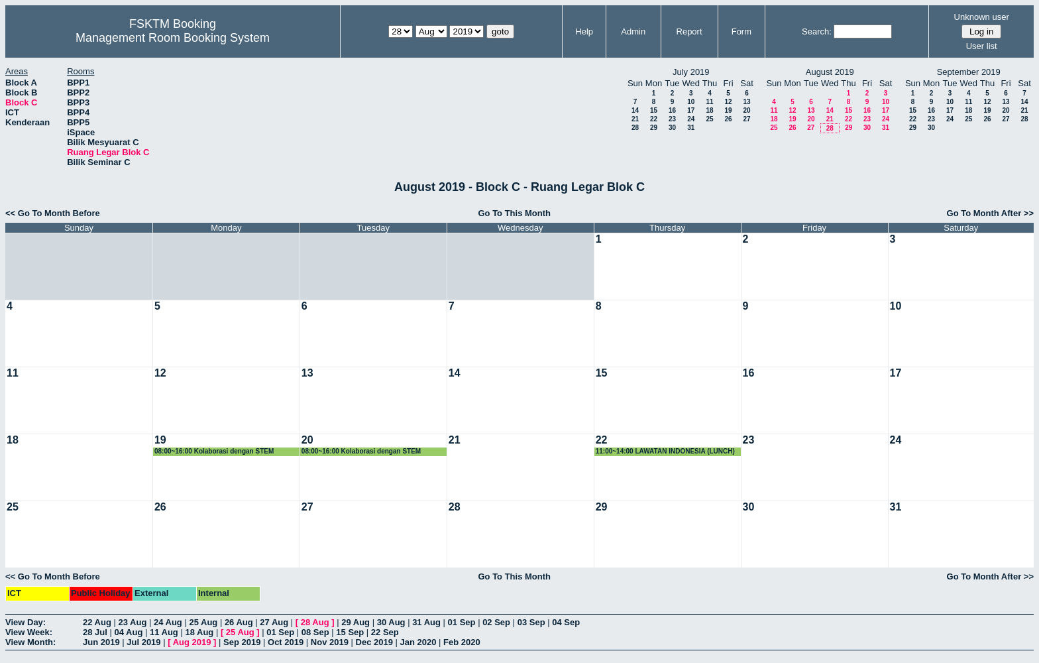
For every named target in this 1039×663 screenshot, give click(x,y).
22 (653, 119)
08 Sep (315, 632)
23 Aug (132, 622)
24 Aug (168, 622)
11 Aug (164, 632)
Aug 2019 (192, 642)
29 (653, 127)
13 (746, 101)
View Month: (30, 642)
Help (584, 31)
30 (672, 127)
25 (709, 119)
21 (635, 119)
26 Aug (239, 622)
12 (728, 101)
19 (728, 110)
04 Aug (128, 632)
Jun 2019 (101, 642)
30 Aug (391, 622)
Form (741, 31)
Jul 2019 (143, 642)
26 (728, 119)
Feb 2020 (461, 642)
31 (690, 127)
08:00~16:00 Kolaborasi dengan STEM (214, 451)
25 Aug (203, 622)
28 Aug (315, 622)
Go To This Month (514, 213)
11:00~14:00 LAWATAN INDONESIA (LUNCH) (665, 451)
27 (746, 119)
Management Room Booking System (173, 37)
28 (635, 127)
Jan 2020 (418, 642)
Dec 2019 (374, 642)
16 (672, 110)
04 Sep (566, 622)
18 (709, 110)
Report (689, 31)
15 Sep (350, 632)
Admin (633, 31)
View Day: (25, 622)
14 (635, 110)
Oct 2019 (285, 642)
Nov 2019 (330, 642)
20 (746, 110)
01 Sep (462, 622)
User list (981, 46)
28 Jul (95, 632)
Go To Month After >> (990, 213)
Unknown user (981, 17)
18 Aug (199, 632)
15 (653, 110)
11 (709, 101)
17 (690, 110)
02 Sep (496, 622)
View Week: (28, 632)
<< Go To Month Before (52, 213)
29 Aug (355, 622)
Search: (817, 31)
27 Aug (274, 622)
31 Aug (426, 622)
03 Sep (531, 622)
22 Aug (97, 622)
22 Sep (385, 632)
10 (690, 101)
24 (690, 119)
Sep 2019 (241, 642)
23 (672, 119)
